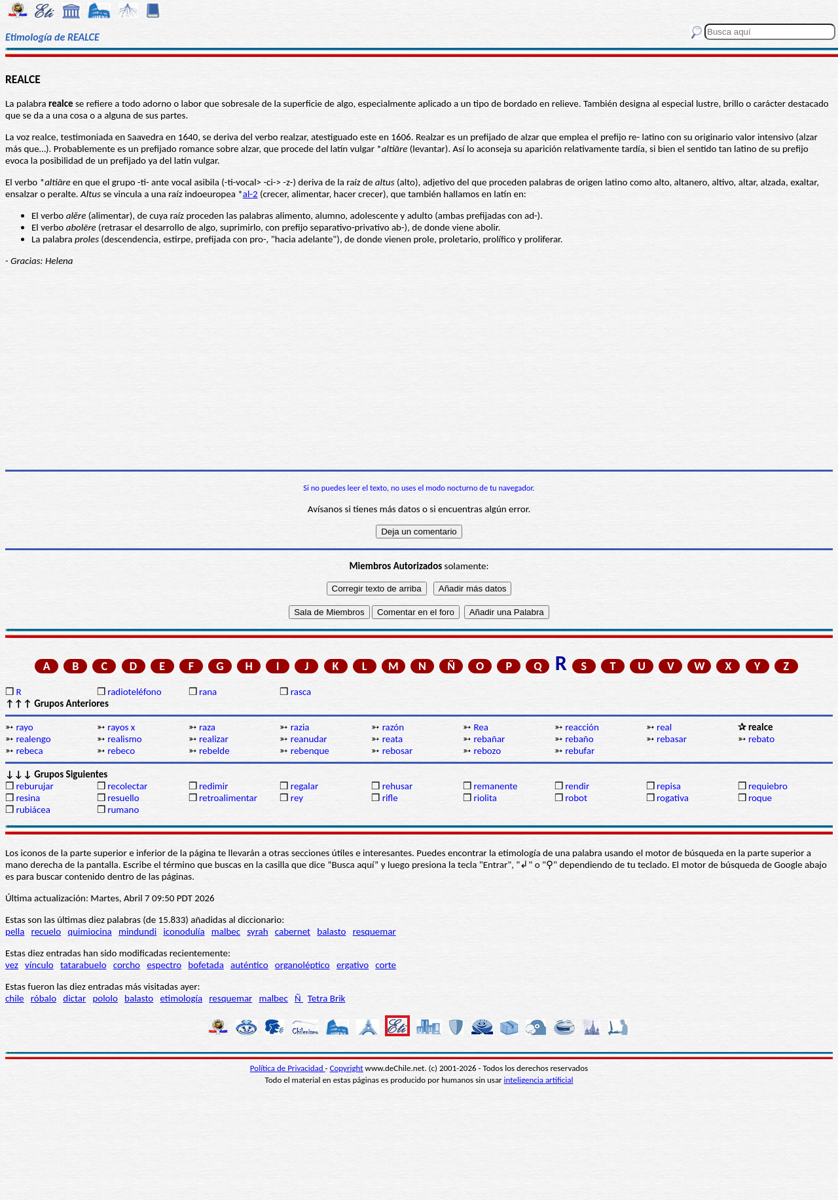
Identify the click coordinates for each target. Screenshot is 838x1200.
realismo (124, 739)
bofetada (205, 965)
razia (300, 727)
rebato (761, 739)
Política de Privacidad (287, 1068)
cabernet (292, 931)
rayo (24, 727)
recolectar (127, 786)
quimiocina (89, 931)
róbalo (43, 998)
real (664, 727)
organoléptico (302, 965)
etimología (181, 998)
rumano (123, 810)
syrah (257, 931)
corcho (126, 965)
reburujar (34, 786)
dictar (74, 998)
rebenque (310, 751)
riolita (485, 798)
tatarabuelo (83, 965)
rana (208, 692)
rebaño (579, 739)
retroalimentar (228, 798)
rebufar (579, 751)
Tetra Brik (327, 998)
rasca (301, 692)
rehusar (397, 786)
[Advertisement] (419, 368)
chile (14, 998)
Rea (480, 727)
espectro (164, 965)
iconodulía (183, 931)
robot (576, 798)
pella (14, 931)
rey (297, 798)
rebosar (397, 751)
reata (392, 739)
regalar (304, 786)
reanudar (309, 739)
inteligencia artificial (539, 1080)
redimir (213, 786)
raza (207, 727)
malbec (225, 931)
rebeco (121, 751)
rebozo (487, 751)
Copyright (346, 1068)
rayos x (121, 727)
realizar (213, 739)
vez (11, 965)
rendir (577, 786)
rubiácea (33, 810)
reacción (582, 727)
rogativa (673, 798)
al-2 (250, 194)
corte (385, 965)
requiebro (768, 786)
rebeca (29, 751)
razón (393, 727)
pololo (105, 998)
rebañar (489, 739)
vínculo (39, 965)
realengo (33, 739)
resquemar (374, 931)
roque (760, 798)
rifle (390, 798)
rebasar (672, 739)
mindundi (137, 931)
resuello (123, 798)
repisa (669, 786)
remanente (495, 786)
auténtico (249, 965)
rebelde (214, 751)
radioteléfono (134, 692)
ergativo (353, 965)
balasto (331, 931)
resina (28, 798)
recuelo (46, 931)
